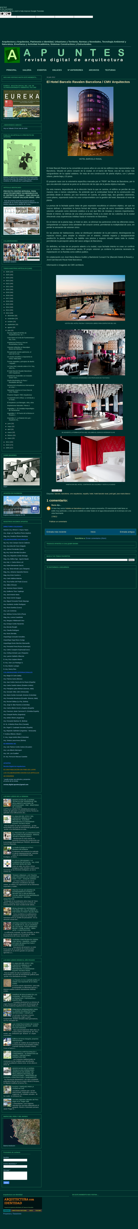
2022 (8, 283)
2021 (8, 286)
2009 (8, 448)
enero (10, 438)
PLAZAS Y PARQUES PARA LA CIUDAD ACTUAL (23, 1087)
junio (9, 423)
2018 (8, 295)
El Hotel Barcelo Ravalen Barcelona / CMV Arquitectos (19, 372)
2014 (8, 307)
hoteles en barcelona (74, 508)
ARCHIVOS (94, 70)
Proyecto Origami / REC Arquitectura (19, 395)
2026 (8, 272)
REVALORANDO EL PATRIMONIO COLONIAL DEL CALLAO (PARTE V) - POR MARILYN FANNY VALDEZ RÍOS (25, 910)
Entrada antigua (127, 532)
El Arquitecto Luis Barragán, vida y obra (20, 402)
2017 (8, 298)
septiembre (11, 324)
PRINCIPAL (11, 70)
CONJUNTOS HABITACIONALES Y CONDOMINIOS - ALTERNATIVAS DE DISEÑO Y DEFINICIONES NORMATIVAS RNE (25, 1054)
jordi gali (112, 494)
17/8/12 (54, 517)
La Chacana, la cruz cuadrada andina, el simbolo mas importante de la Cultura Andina (25, 981)
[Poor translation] (7, 14)
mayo (10, 426)
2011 (8, 442)
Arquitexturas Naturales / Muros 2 (18, 405)
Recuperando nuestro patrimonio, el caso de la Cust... (19, 353)
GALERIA (27, 70)
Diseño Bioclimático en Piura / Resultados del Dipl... (17, 381)
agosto (10, 327)
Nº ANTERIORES (75, 70)
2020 (8, 289)
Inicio (93, 532)
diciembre (11, 315)
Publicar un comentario (58, 521)
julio (9, 330)
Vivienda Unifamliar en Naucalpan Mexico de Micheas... (18, 348)
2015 (8, 304)
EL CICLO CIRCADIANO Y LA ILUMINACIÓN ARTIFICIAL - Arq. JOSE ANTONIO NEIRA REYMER (25, 862)
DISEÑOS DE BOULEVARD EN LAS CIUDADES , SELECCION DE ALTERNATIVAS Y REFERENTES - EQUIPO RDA (24, 997)
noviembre (11, 318)
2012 (8, 313)
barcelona (65, 494)
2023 (8, 280)
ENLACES (57, 70)
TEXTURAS (110, 70)
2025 (8, 275)
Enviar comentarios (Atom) (96, 538)
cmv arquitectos (76, 494)
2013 (8, 310)
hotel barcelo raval (101, 494)
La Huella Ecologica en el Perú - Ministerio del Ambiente (23, 848)
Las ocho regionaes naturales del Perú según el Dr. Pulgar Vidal (25, 1100)
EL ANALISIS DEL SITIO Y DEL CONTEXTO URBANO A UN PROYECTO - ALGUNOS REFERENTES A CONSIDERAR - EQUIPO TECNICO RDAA (23, 819)
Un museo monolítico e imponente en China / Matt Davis (19, 357)
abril (9, 429)
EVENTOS (42, 70)
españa (86, 494)
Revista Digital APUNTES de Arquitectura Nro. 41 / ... (16, 334)
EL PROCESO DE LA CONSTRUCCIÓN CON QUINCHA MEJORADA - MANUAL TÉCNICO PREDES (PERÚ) (26, 834)
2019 (8, 292)
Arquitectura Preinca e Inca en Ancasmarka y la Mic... (17, 343)
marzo (10, 432)
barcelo (57, 494)
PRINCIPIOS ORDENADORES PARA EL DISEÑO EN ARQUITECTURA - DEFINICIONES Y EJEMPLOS (25, 1011)
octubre (10, 321)
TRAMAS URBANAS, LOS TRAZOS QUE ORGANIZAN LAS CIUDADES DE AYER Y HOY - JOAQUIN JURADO (25, 877)
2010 (8, 445)
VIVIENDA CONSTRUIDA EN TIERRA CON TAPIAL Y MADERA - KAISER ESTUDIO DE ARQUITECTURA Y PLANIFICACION (25, 942)
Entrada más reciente (56, 532)
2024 (8, 278)
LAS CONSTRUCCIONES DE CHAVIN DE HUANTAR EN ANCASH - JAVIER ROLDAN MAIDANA (25, 1026)
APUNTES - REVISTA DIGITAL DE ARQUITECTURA (27, 38)
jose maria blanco (123, 494)
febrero (10, 435)
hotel (91, 494)
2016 (8, 301)
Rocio (53, 505)
